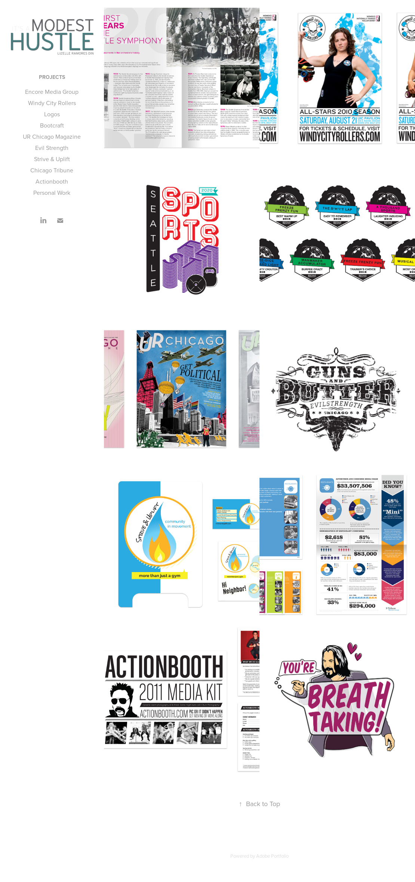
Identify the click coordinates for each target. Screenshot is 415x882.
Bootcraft (52, 125)
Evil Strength (51, 148)
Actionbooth (52, 181)
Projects (52, 77)
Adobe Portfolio (272, 855)
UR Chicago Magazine (52, 136)
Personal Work (51, 192)
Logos (52, 114)
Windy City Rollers (52, 103)
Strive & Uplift (52, 159)
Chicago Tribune (51, 170)
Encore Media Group (52, 91)
